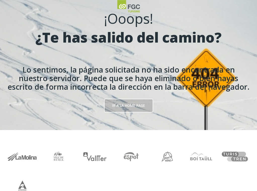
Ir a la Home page (128, 105)
